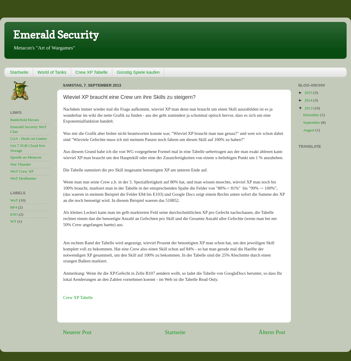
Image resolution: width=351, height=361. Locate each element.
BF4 (13, 207)
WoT (14, 200)
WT (13, 221)
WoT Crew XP (22, 171)
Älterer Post (272, 332)
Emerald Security (56, 34)
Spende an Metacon (25, 157)
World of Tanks (51, 72)
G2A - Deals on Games (28, 138)
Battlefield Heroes (24, 120)
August (309, 130)
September (312, 122)
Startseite (19, 72)
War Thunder (20, 164)
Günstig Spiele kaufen (138, 72)
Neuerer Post (77, 332)
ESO (14, 214)
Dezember (311, 115)
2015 (308, 92)
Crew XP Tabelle (91, 72)
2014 (308, 100)
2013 (308, 108)
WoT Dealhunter (23, 178)
